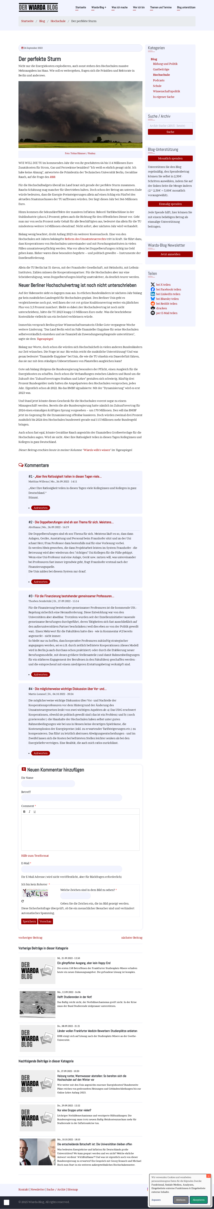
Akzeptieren (199, 1200)
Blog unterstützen (186, 7)
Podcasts (158, 80)
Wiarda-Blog (98, 7)
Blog (42, 21)
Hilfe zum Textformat (35, 855)
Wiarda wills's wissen (96, 450)
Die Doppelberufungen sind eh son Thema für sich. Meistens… (74, 522)
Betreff (26, 792)
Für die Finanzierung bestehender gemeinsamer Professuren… (74, 596)
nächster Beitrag (131, 937)
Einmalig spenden (170, 204)
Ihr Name (27, 777)
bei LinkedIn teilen (168, 294)
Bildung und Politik (165, 63)
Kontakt (23, 1189)
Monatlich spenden (170, 158)
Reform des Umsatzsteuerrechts (85, 239)
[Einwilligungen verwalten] (6, 1202)
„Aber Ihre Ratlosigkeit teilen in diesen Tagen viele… (68, 476)
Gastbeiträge (161, 69)
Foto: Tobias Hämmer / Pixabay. (80, 153)
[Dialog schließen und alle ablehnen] (208, 1176)
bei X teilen (163, 284)
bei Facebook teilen (168, 289)
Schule (157, 86)
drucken (161, 308)
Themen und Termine (161, 7)
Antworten (41, 507)
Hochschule (58, 21)
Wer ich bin (139, 7)
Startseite (80, 7)
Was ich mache (119, 7)
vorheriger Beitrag (30, 937)
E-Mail (25, 863)
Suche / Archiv (56, 1189)
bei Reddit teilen (166, 303)
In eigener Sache (163, 96)
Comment (27, 806)
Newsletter (38, 1189)
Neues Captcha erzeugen (22, 901)
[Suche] (170, 125)
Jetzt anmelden (170, 254)
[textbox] (80, 832)
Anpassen (156, 1200)
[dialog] (180, 1190)
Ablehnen (181, 1200)
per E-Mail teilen (166, 313)
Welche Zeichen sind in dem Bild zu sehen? (87, 890)
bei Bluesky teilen (167, 298)
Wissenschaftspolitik (166, 91)
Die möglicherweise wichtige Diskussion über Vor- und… (71, 689)
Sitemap (72, 1189)
